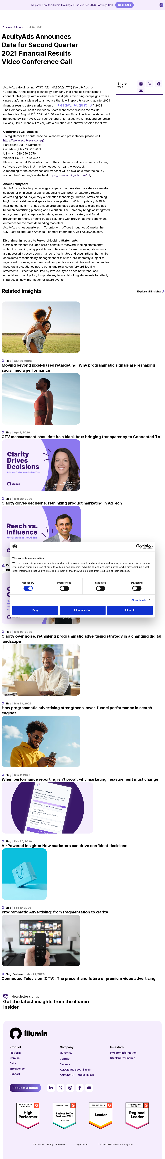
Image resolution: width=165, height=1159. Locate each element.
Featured (18, 974)
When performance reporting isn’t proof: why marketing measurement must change (80, 779)
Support (15, 1074)
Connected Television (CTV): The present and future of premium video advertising (78, 978)
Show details (138, 600)
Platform (15, 1052)
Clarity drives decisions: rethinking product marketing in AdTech (62, 503)
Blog (8, 361)
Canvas (14, 1058)
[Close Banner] (161, 5)
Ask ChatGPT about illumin (77, 1075)
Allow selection (82, 610)
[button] (141, 83)
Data (13, 1063)
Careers (65, 1064)
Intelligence (17, 1068)
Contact (65, 1058)
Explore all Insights (149, 291)
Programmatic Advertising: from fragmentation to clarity (55, 912)
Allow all (130, 610)
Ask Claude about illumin (75, 1069)
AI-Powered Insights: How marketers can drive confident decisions (64, 845)
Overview (66, 1053)
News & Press (14, 27)
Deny (35, 610)
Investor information (123, 1052)
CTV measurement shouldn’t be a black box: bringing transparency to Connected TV (81, 436)
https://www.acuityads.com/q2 (24, 140)
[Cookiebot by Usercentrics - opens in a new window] (138, 546)
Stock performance (122, 1058)
